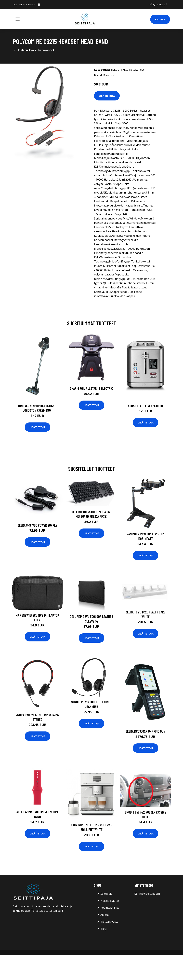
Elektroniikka (25, 50)
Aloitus (104, 915)
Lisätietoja (107, 95)
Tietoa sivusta (109, 921)
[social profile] (39, 4)
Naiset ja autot (109, 901)
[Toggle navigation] (17, 19)
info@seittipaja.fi (158, 4)
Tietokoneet (45, 50)
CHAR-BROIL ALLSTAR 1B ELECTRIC (91, 388)
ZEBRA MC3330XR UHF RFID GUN (145, 731)
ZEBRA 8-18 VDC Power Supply (37, 525)
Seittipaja (106, 893)
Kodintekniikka (109, 907)
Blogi (103, 929)
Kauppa (160, 19)
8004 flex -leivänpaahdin (145, 406)
